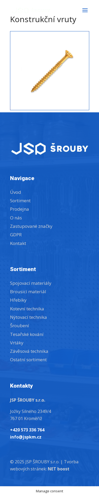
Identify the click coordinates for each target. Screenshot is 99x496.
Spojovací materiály (30, 283)
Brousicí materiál (28, 291)
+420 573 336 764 (27, 430)
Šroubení (19, 325)
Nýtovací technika (28, 317)
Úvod (15, 192)
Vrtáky (16, 343)
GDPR (16, 235)
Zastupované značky (31, 226)
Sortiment (20, 201)
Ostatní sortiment (28, 360)
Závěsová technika (29, 351)
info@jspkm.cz (25, 437)
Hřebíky (18, 300)
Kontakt (18, 243)
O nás (16, 218)
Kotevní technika (27, 309)
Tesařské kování (27, 334)
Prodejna (19, 209)
